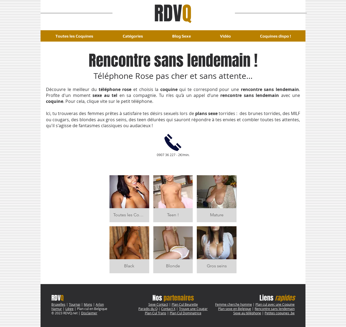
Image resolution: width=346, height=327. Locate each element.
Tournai (74, 304)
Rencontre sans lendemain (275, 308)
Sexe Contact (158, 304)
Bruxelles (58, 304)
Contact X (168, 308)
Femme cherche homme (233, 304)
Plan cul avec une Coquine (275, 304)
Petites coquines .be (280, 313)
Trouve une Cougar (193, 308)
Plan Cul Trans (155, 313)
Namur (56, 308)
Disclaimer (89, 313)
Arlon (100, 304)
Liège (69, 308)
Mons (88, 304)
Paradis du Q (148, 308)
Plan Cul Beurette (185, 304)
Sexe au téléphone (247, 313)
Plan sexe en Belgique (234, 308)
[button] (133, 36)
